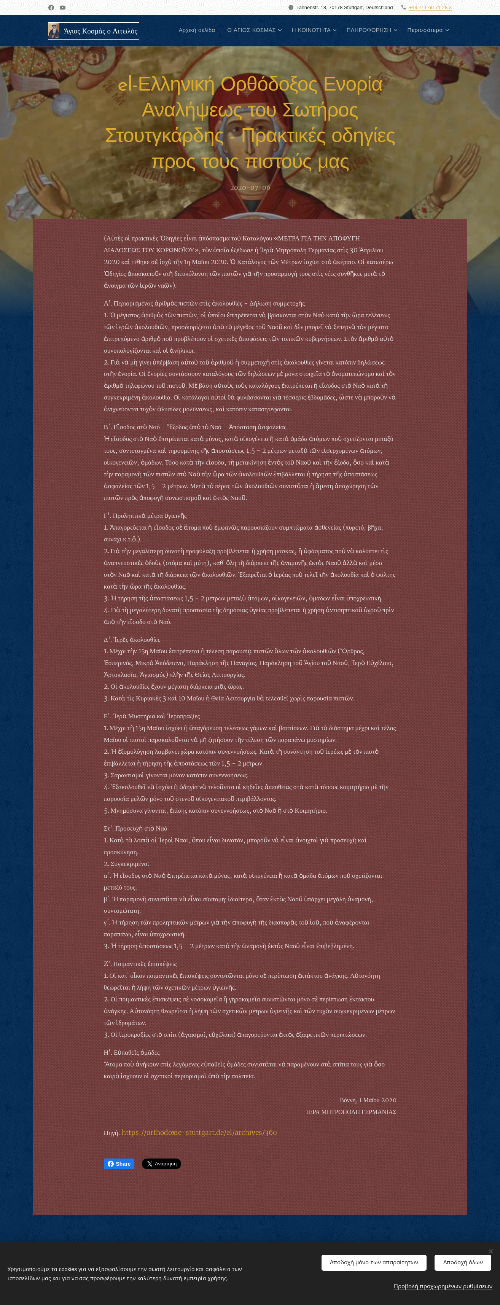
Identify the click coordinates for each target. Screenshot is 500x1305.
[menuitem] (187, 30)
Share (119, 1164)
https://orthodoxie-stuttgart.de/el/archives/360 (199, 1132)
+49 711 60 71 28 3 (430, 7)
